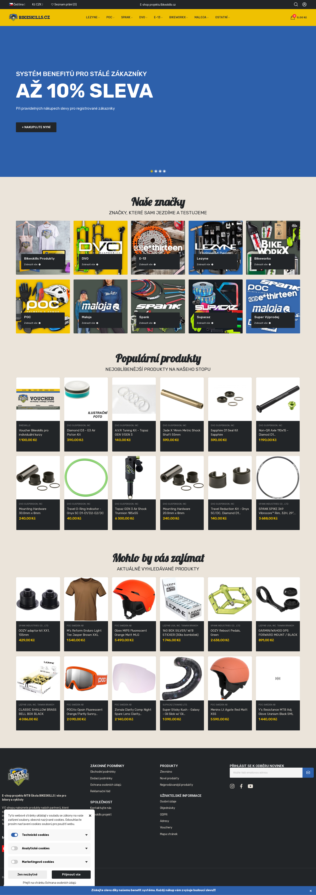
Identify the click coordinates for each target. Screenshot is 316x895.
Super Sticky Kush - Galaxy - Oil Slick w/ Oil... (181, 712)
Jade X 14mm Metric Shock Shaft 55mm (181, 432)
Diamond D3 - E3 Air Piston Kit (81, 432)
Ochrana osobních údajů (105, 785)
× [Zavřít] (311, 890)
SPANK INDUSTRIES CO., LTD (273, 504)
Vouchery (166, 827)
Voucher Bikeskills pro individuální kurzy (34, 432)
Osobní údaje (168, 801)
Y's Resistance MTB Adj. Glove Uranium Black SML (276, 712)
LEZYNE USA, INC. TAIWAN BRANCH (36, 705)
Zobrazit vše (32, 264)
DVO (85, 258)
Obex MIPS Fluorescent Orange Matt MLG (131, 633)
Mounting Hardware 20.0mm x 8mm (176, 511)
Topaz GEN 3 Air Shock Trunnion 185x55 (131, 511)
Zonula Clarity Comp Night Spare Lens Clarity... (133, 712)
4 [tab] (164, 171)
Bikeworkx (262, 258)
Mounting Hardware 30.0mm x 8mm (32, 511)
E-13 (142, 258)
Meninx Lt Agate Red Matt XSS (229, 712)
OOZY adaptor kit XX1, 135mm (34, 633)
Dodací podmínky (101, 778)
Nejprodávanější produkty (176, 785)
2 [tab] (156, 171)
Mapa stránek (169, 834)
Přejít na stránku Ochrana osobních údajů (49, 883)
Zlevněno (166, 771)
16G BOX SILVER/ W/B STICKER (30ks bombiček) (181, 633)
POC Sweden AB (75, 626)
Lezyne (202, 258)
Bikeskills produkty (39, 258)
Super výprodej (266, 317)
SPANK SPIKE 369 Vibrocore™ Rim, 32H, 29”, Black (276, 511)
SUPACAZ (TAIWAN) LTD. (175, 705)
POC (27, 317)
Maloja (86, 317)
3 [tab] (160, 171)
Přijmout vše (71, 874)
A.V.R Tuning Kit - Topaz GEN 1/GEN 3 (131, 432)
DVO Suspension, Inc (78, 426)
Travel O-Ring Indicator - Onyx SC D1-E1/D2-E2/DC (85, 511)
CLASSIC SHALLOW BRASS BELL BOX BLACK (37, 712)
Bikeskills (24, 426)
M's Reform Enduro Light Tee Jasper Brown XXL (84, 633)
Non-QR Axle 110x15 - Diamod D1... (273, 432)
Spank (144, 317)
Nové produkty (169, 778)
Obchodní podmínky (103, 771)
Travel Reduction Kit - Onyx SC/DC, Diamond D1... (230, 511)
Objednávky (167, 808)
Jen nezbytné (27, 874)
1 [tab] (152, 171)
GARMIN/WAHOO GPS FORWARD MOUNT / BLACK (278, 633)
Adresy (164, 821)
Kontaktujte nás (100, 808)
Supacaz (203, 317)
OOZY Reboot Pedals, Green (226, 633)
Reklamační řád (100, 791)
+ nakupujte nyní (36, 127)
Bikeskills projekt (101, 814)
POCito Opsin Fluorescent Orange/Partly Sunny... (85, 712)
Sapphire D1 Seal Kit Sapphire (224, 432)
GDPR (163, 814)
